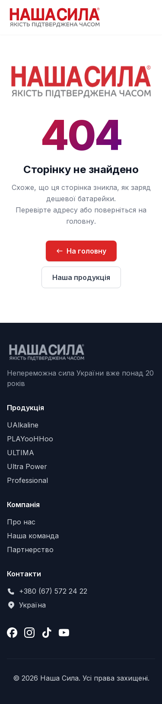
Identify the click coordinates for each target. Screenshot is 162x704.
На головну (81, 251)
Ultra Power (27, 466)
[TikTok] (46, 632)
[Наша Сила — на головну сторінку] (54, 17)
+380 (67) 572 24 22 (53, 591)
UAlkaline (22, 425)
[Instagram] (29, 632)
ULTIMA (20, 452)
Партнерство (30, 549)
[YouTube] (64, 632)
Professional (27, 480)
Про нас (21, 522)
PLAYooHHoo (30, 438)
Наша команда (33, 535)
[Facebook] (12, 632)
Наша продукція (81, 277)
